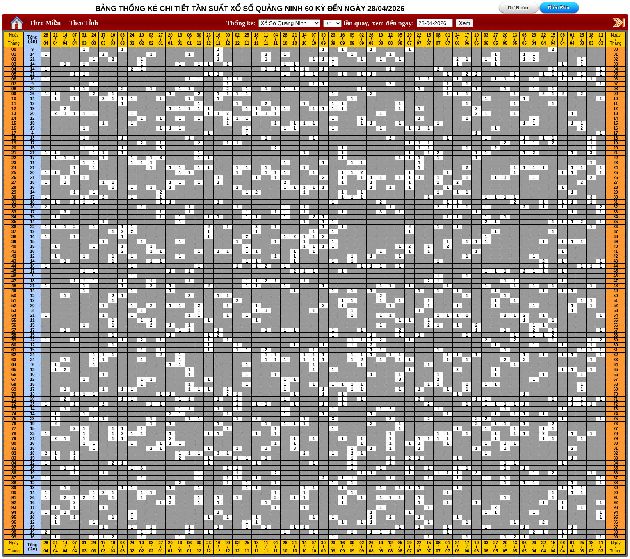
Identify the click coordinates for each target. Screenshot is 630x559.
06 (13, 79)
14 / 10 (304, 39)
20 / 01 (170, 39)
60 (13, 345)
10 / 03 (113, 39)
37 (13, 231)
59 (13, 340)
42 (13, 256)
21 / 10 (294, 39)
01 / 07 (447, 39)
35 (13, 222)
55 (13, 320)
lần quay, (346, 23)
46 (13, 276)
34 (13, 217)
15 (13, 123)
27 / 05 (495, 39)
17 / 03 (103, 39)
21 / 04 (55, 39)
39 (13, 241)
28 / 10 (285, 39)
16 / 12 (218, 39)
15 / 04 (553, 39)
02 (13, 59)
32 (13, 207)
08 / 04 (562, 39)
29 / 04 (534, 39)
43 (13, 261)
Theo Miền (45, 22)
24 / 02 (132, 39)
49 (13, 291)
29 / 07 (409, 39)
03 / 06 (486, 39)
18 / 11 (256, 39)
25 (13, 172)
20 (32, 89)
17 (13, 133)
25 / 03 (582, 39)
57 (13, 330)
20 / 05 (505, 39)
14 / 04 (65, 39)
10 (13, 98)
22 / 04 (543, 39)
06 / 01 (189, 39)
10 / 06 (476, 39)
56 (13, 325)
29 (13, 192)
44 (13, 266)
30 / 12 (199, 39)
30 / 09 (323, 39)
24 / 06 (457, 39)
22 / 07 (419, 39)
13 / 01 (180, 39)
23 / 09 (333, 39)
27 (13, 182)
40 (13, 246)
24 (13, 167)
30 (13, 197)
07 (13, 84)
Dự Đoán (518, 8)
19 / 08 (381, 39)
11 (13, 103)
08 (13, 89)
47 (13, 281)
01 (13, 54)
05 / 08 (399, 39)
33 (13, 212)
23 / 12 (208, 39)
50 (13, 295)
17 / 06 (467, 39)
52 (13, 305)
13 (13, 113)
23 (13, 162)
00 (13, 49)
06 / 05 (524, 39)
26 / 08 (371, 39)
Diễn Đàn (558, 8)
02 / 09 (361, 39)
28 (13, 187)
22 (13, 158)
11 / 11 (266, 39)
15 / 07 (428, 39)
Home (14, 23)
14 (32, 54)
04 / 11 (275, 39)
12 (32, 103)
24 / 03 (93, 39)
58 (13, 335)
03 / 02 (151, 39)
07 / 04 (74, 39)
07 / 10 (314, 39)
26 (32, 94)
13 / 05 (514, 39)
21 (32, 59)
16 (32, 79)
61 (13, 350)
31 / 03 (84, 39)
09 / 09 (352, 39)
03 (13, 64)
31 (13, 202)
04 (13, 69)
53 (13, 310)
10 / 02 (141, 39)
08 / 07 (438, 39)
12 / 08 (390, 39)
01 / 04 (572, 39)
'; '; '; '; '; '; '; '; (332, 23)
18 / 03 (591, 39)
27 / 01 (160, 39)
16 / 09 (342, 39)
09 (13, 94)
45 (13, 271)
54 (13, 315)
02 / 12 (237, 39)
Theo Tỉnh (83, 22)
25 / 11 (246, 39)
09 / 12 (228, 39)
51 (13, 300)
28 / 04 (45, 39)
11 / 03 (600, 39)
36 (13, 227)
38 (13, 236)
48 (13, 286)
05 (13, 74)
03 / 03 (122, 39)
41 (13, 251)
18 (13, 138)
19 (32, 108)
